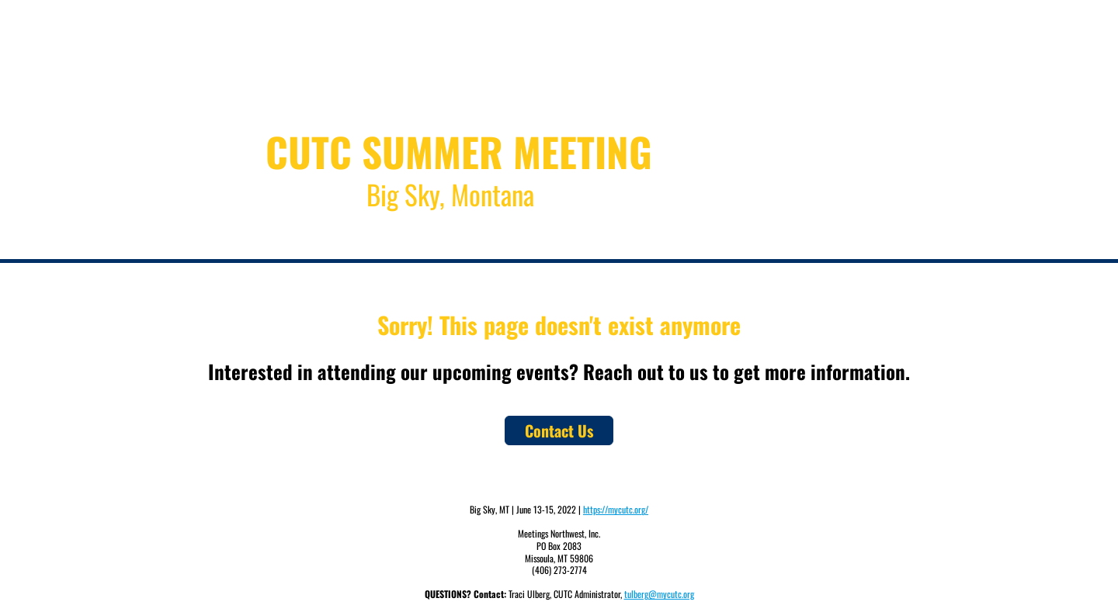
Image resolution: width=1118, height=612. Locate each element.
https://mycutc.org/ (615, 509)
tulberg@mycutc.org (659, 593)
